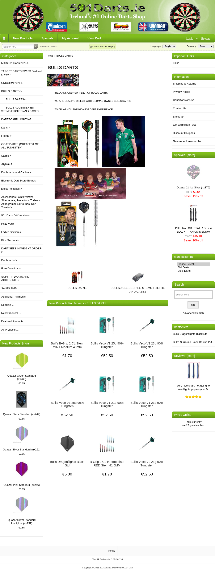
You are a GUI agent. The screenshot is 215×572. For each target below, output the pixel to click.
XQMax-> (7, 164)
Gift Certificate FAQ (184, 124)
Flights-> (6, 135)
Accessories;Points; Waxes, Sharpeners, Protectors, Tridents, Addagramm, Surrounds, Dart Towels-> (21, 202)
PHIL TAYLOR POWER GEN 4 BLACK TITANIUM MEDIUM (193, 219)
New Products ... (11, 313)
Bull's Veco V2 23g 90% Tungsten (146, 345)
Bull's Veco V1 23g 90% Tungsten (146, 404)
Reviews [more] (184, 356)
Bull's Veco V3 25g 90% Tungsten (67, 404)
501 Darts (193, 267)
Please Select (193, 264)
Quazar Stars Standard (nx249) (21, 403)
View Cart (94, 38)
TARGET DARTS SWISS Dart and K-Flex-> (21, 73)
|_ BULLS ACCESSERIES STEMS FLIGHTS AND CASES (20, 109)
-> (11, 91)
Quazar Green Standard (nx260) (21, 366)
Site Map (178, 116)
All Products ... (9, 329)
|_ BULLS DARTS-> (13, 99)
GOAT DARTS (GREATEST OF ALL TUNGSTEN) (20, 146)
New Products (23, 38)
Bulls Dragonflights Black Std (67, 463)
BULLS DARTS (78, 286)
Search (179, 284)
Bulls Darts (193, 271)
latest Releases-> (11, 188)
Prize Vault (7, 223)
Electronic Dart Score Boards (18, 180)
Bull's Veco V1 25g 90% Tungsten (106, 345)
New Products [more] (16, 343)
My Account (70, 38)
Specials (47, 38)
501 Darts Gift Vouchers (15, 215)
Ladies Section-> (11, 232)
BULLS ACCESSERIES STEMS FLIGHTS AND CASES (138, 288)
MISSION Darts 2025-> (15, 63)
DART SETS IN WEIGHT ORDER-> (21, 250)
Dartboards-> (9, 260)
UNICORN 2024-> (12, 83)
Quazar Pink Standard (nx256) (22, 473)
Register (205, 38)
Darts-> (5, 127)
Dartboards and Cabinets (16, 172)
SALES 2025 (9, 288)
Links (176, 63)
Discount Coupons (184, 133)
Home (50, 55)
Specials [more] (184, 155)
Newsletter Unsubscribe (187, 141)
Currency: (191, 46)
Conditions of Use (183, 100)
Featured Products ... (13, 321)
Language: (156, 46)
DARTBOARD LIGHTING (16, 119)
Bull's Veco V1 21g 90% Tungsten (106, 404)
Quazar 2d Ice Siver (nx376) (193, 176)
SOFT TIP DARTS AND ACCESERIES (15, 278)
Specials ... (7, 304)
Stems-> (6, 155)
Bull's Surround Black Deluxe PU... (193, 342)
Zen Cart (128, 568)
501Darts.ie (105, 568)
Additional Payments (13, 296)
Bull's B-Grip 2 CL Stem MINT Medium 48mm (67, 345)
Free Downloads (11, 268)
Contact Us (179, 108)
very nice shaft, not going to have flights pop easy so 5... (193, 376)
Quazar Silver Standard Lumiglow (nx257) (22, 511)
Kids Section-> (10, 240)
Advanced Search (49, 46)
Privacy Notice (181, 91)
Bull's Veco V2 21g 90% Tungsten (146, 463)
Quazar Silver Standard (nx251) (21, 438)
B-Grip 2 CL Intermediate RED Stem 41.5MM (107, 463)
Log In (189, 38)
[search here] (193, 294)
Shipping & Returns (184, 83)
